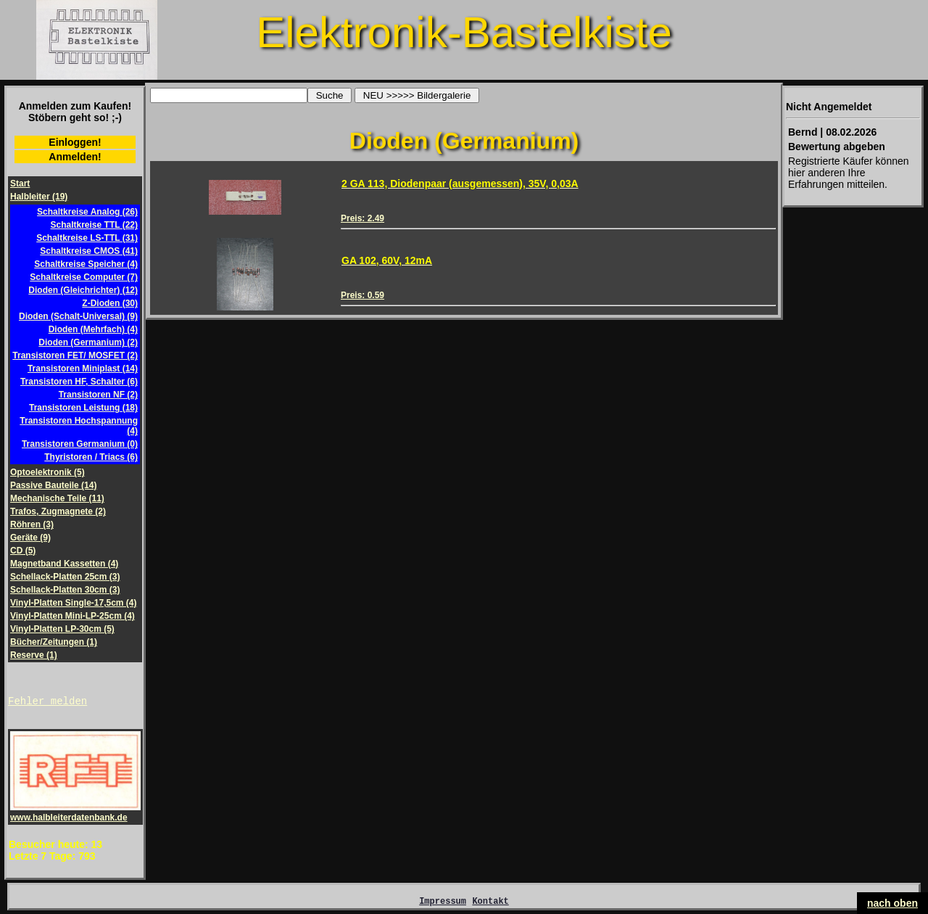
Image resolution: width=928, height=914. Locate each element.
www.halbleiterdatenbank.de (75, 814)
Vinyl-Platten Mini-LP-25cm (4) (72, 616)
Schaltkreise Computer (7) (84, 277)
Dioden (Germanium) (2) (88, 342)
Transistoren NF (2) (98, 395)
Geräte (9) (30, 537)
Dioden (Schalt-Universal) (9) (78, 316)
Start (20, 183)
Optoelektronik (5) (47, 472)
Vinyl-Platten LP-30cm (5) (62, 629)
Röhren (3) (32, 524)
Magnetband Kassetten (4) (64, 564)
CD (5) (23, 550)
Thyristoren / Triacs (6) (91, 457)
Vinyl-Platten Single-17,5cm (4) (73, 603)
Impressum (442, 905)
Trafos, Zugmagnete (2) (58, 511)
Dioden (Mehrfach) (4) (93, 329)
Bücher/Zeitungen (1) (53, 642)
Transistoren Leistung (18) (83, 408)
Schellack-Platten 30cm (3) (65, 590)
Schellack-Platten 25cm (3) (65, 577)
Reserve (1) (33, 655)
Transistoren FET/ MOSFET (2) (75, 355)
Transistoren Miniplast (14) (83, 368)
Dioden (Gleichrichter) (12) (83, 290)
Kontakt (490, 905)
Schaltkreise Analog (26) (87, 212)
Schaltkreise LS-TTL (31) (87, 238)
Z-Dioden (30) (110, 303)
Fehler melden (47, 702)
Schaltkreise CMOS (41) (89, 251)
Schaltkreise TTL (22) (94, 225)
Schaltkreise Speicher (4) (86, 264)
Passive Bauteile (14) (53, 485)
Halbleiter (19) (38, 197)
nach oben (892, 903)
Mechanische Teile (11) (57, 498)
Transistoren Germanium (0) (80, 444)
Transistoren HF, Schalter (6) (79, 381)
